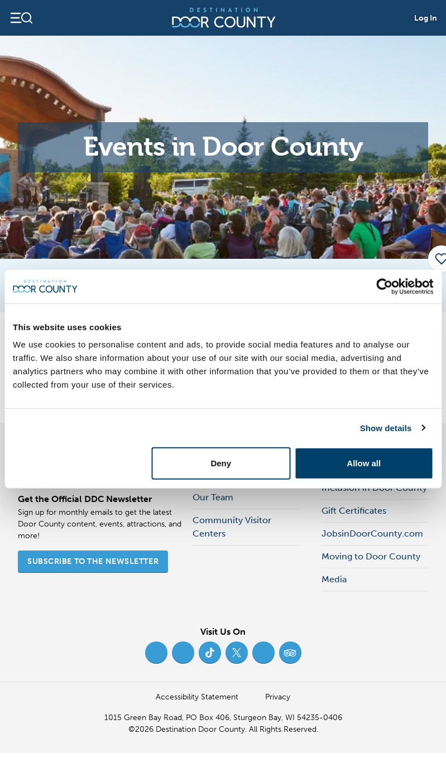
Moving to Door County (371, 556)
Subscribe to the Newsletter (93, 561)
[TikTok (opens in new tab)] (210, 652)
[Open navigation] (21, 18)
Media (334, 579)
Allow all (364, 463)
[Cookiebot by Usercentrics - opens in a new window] (384, 286)
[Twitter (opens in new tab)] (237, 652)
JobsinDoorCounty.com (372, 533)
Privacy (277, 697)
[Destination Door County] (224, 18)
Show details (386, 427)
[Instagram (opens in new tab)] (183, 652)
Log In (425, 18)
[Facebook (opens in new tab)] (156, 652)
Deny (220, 463)
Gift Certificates (354, 510)
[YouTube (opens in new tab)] (263, 652)
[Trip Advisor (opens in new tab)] (290, 652)
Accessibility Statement (197, 697)
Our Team (213, 497)
